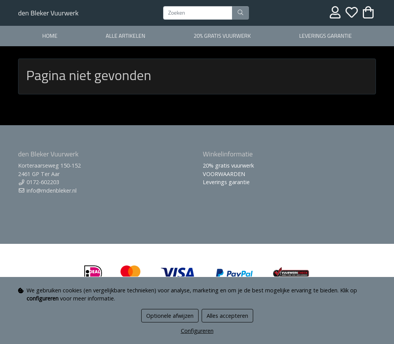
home (49, 36)
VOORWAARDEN (224, 174)
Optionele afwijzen (170, 315)
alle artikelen (125, 36)
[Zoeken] (197, 13)
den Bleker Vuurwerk (48, 13)
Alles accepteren (227, 315)
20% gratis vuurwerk (222, 36)
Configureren (197, 330)
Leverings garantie (325, 36)
